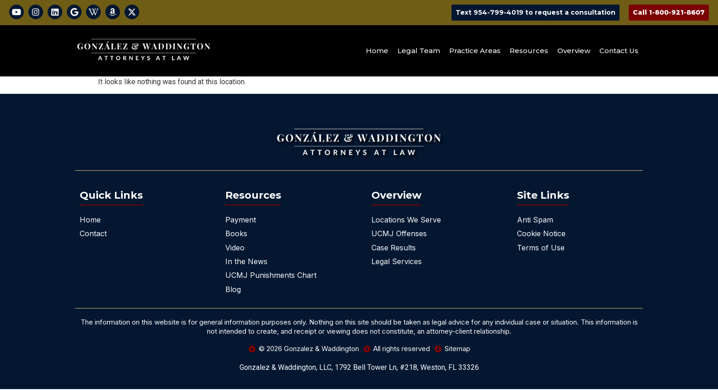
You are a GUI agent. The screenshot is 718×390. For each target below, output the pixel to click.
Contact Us (618, 51)
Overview (573, 51)
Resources (529, 51)
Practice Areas (474, 51)
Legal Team (418, 51)
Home (377, 51)
